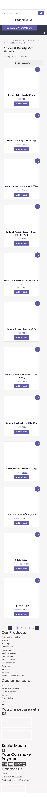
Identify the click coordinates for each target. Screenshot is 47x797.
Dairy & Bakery (8, 656)
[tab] (44, 33)
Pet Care (5, 672)
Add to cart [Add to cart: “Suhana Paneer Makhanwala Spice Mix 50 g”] (21, 386)
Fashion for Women (10, 663)
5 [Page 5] (29, 628)
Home (6, 40)
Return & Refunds (9, 691)
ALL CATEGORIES (19, 28)
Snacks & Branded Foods (12, 653)
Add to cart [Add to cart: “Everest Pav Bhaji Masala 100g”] (21, 149)
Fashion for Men (8, 659)
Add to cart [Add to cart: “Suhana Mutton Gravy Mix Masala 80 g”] (21, 292)
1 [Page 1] (13, 628)
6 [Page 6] (33, 628)
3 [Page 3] (21, 628)
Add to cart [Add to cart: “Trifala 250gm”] (21, 568)
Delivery (5, 695)
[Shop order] (29, 63)
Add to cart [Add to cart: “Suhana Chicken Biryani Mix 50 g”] (21, 431)
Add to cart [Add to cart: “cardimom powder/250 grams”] (21, 523)
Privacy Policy (7, 698)
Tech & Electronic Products (13, 675)
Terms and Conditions (11, 688)
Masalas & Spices (24, 40)
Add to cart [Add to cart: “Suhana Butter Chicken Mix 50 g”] (21, 477)
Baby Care (6, 666)
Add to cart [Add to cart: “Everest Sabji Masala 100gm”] (21, 103)
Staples (13, 40)
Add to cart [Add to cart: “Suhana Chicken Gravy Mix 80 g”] (21, 337)
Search (41, 13)
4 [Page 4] (25, 628)
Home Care (6, 650)
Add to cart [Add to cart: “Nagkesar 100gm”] (21, 614)
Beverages (6, 643)
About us (5, 685)
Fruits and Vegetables (11, 637)
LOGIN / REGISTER (23, 20)
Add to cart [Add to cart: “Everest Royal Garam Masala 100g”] (21, 195)
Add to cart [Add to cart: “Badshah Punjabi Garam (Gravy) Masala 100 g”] (21, 243)
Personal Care (7, 646)
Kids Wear (6, 669)
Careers (5, 701)
